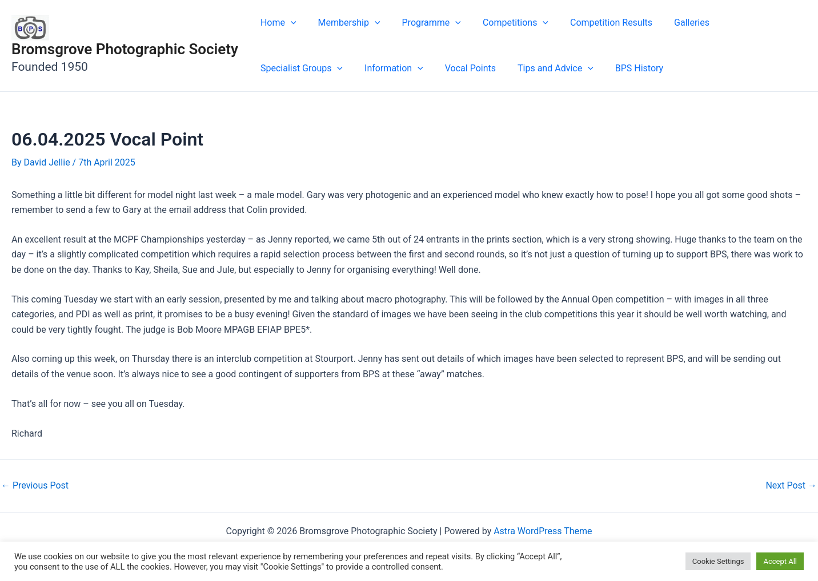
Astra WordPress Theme (543, 531)
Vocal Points (361, 68)
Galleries (673, 22)
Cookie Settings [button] (718, 561)
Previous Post (35, 485)
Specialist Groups (750, 23)
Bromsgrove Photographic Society (124, 49)
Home (277, 23)
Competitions (503, 23)
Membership (344, 23)
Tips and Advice (443, 68)
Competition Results (596, 22)
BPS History (523, 68)
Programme (423, 23)
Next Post (791, 485)
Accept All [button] (780, 561)
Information (288, 68)
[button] (289, 23)
